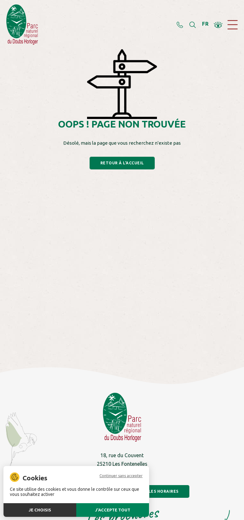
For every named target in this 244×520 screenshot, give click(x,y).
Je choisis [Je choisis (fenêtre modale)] (40, 510)
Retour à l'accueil (122, 163)
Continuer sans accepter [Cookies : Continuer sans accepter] (121, 476)
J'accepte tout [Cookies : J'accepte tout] (112, 510)
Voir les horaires (158, 491)
